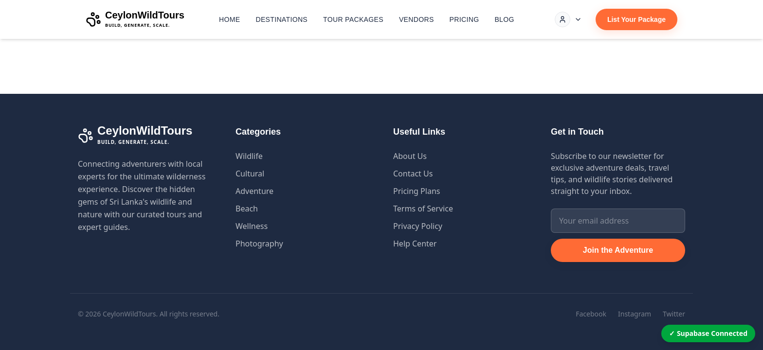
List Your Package (636, 19)
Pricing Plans (416, 191)
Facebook (591, 313)
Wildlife (249, 156)
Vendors (416, 19)
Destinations (281, 19)
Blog (504, 19)
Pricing (464, 19)
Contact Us (413, 173)
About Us (410, 156)
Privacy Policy (417, 226)
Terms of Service (423, 208)
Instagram (634, 313)
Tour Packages (353, 19)
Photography (259, 243)
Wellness (252, 226)
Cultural (250, 173)
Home (229, 19)
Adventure (254, 191)
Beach (247, 208)
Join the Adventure (618, 250)
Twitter (674, 313)
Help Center (414, 243)
